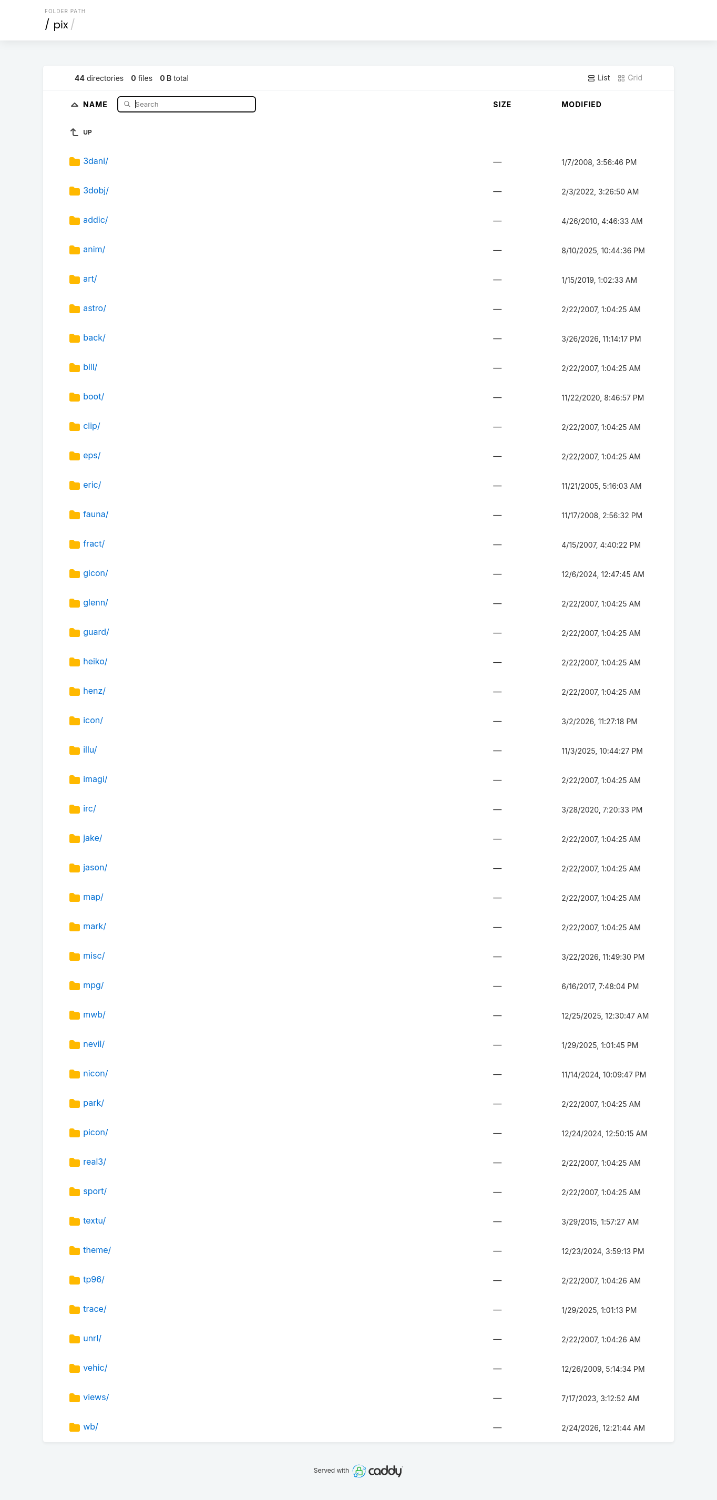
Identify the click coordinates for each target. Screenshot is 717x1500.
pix (61, 24)
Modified (581, 104)
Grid (629, 78)
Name (96, 103)
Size (502, 104)
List (598, 78)
